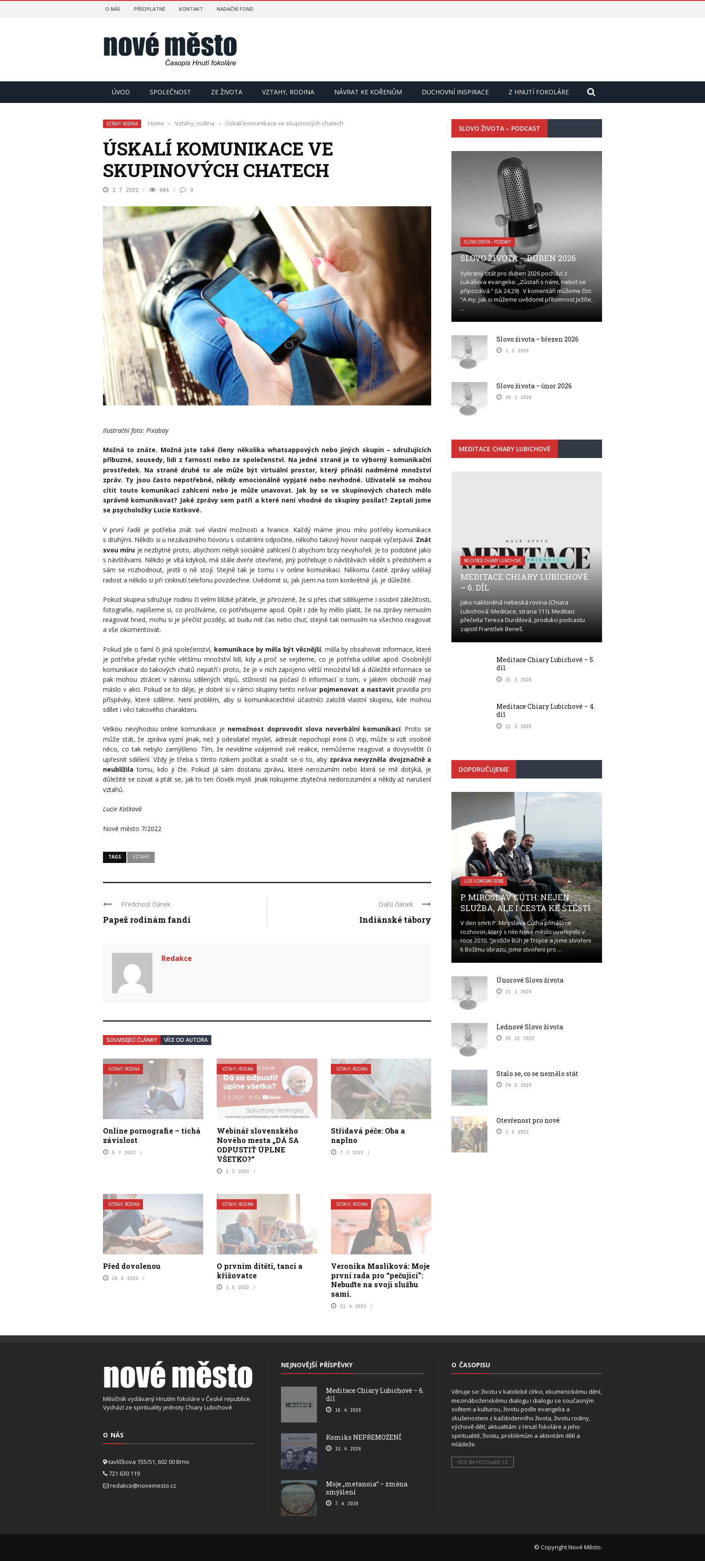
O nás (112, 8)
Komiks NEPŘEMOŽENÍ (364, 1437)
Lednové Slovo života (529, 1027)
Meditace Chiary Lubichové (493, 561)
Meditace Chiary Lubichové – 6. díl (524, 581)
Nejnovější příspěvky (316, 1365)
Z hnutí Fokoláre (539, 92)
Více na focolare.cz (482, 1462)
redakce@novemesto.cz (143, 1485)
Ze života (226, 92)
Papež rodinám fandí (147, 919)
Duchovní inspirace (455, 92)
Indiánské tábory (395, 919)
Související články (132, 1040)
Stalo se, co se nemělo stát (537, 1073)
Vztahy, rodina (288, 92)
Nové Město (584, 1547)
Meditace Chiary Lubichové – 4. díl (545, 710)
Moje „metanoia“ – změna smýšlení (366, 1488)
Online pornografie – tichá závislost (152, 1135)
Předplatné (149, 8)
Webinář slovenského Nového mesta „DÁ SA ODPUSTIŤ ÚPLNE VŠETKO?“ (258, 1144)
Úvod (121, 92)
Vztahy (141, 857)
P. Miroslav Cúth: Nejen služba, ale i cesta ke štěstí (525, 902)
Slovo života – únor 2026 (534, 386)
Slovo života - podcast (487, 242)
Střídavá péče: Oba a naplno (368, 1135)
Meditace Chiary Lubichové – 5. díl (545, 663)
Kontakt (191, 8)
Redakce (176, 958)
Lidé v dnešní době (484, 881)
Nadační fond (235, 8)
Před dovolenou (132, 1266)
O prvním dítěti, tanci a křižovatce (260, 1270)
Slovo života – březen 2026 (537, 339)
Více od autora (186, 1040)
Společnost (170, 92)
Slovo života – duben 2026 (518, 258)
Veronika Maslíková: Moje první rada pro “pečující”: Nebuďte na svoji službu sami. (380, 1280)
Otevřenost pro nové (528, 1120)
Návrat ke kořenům (368, 92)
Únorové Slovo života (529, 980)
